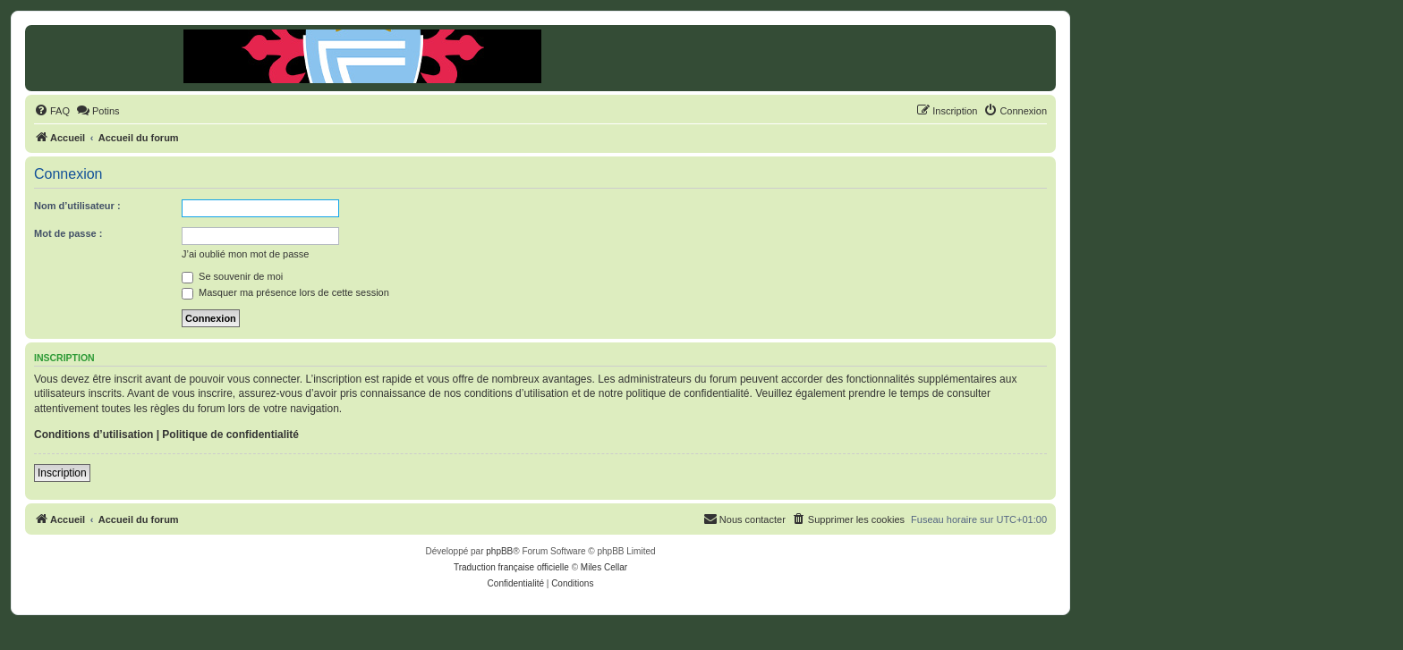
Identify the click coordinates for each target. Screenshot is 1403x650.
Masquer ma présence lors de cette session (285, 292)
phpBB (499, 551)
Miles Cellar (604, 567)
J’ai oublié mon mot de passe (245, 254)
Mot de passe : (68, 233)
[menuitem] (52, 111)
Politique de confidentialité (230, 434)
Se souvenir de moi (232, 276)
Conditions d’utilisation (93, 434)
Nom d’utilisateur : (77, 205)
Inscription (62, 473)
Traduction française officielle (511, 567)
